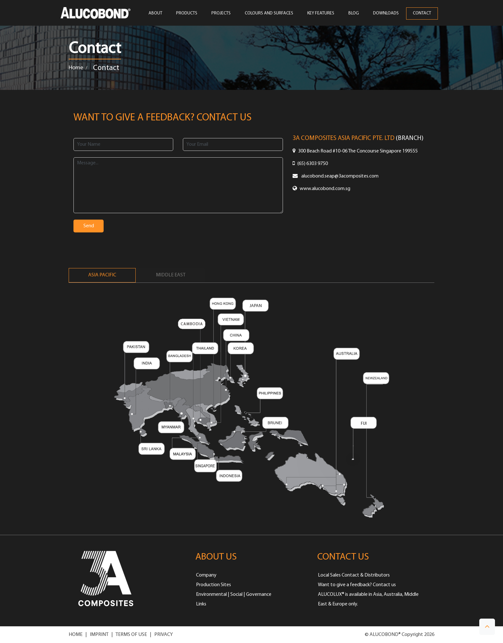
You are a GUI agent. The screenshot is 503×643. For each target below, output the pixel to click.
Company (206, 575)
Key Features (321, 13)
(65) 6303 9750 (310, 163)
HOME (75, 634)
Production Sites (213, 584)
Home (76, 68)
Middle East (170, 275)
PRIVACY (163, 634)
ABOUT (155, 13)
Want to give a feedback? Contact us (357, 584)
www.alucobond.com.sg (321, 188)
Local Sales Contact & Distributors (354, 575)
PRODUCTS (187, 13)
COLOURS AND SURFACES (269, 13)
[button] (487, 627)
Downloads (386, 13)
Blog (353, 13)
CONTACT (422, 13)
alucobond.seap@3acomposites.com (336, 176)
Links (201, 604)
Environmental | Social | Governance (233, 594)
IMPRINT (99, 634)
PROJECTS (221, 13)
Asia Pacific (102, 275)
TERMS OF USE (131, 634)
